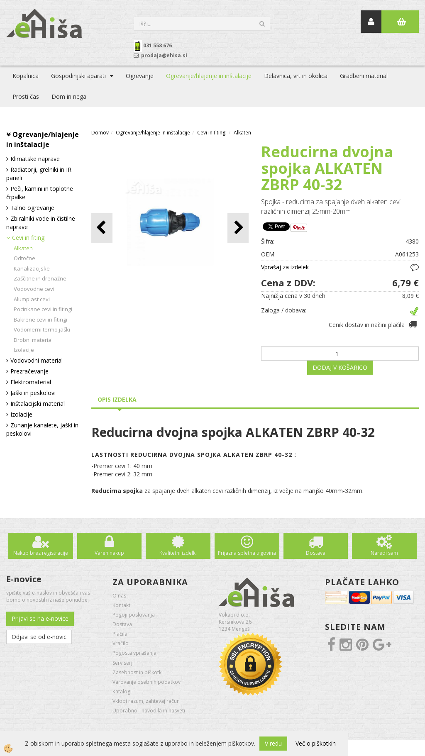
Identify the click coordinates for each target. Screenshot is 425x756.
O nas (119, 595)
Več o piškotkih (316, 743)
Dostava (315, 552)
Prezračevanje (29, 371)
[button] (238, 228)
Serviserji (123, 662)
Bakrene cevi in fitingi (40, 319)
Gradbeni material (364, 76)
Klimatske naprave (35, 159)
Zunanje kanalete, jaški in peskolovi (42, 429)
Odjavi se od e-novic (39, 637)
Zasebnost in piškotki (137, 672)
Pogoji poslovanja (133, 614)
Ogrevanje (140, 76)
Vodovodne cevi (34, 289)
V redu (273, 743)
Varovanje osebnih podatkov (146, 681)
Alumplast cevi (32, 299)
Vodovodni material (36, 360)
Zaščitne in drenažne (40, 278)
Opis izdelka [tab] (117, 399)
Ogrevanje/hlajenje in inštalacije (209, 76)
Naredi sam (384, 552)
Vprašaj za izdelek (285, 267)
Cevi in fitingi (29, 237)
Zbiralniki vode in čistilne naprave (40, 223)
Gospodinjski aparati (78, 76)
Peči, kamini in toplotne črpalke (39, 193)
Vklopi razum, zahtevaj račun (146, 701)
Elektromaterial (30, 382)
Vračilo (120, 643)
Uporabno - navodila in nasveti (148, 710)
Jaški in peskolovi (33, 393)
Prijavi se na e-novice (40, 618)
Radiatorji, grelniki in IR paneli (38, 174)
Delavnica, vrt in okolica (295, 76)
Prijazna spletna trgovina (247, 552)
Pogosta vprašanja (134, 652)
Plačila (119, 633)
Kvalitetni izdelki (178, 552)
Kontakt (121, 605)
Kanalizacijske (32, 268)
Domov (100, 132)
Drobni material (33, 340)
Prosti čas (25, 96)
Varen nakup (109, 552)
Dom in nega (68, 96)
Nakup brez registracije (40, 552)
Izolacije (24, 350)
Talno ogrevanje (32, 208)
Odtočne (24, 258)
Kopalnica (25, 76)
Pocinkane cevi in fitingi (43, 309)
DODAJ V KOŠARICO (340, 367)
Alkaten (23, 248)
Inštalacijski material (37, 403)
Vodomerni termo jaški (42, 329)
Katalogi (122, 691)
